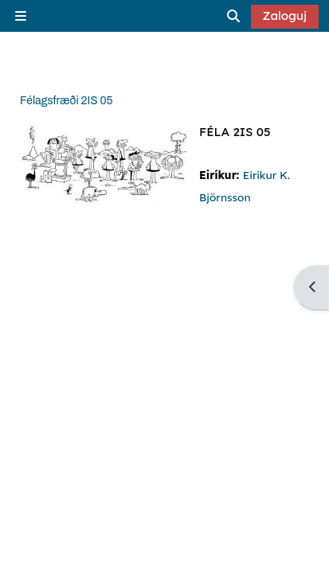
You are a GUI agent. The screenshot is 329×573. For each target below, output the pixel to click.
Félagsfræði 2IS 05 (66, 101)
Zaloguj (285, 15)
